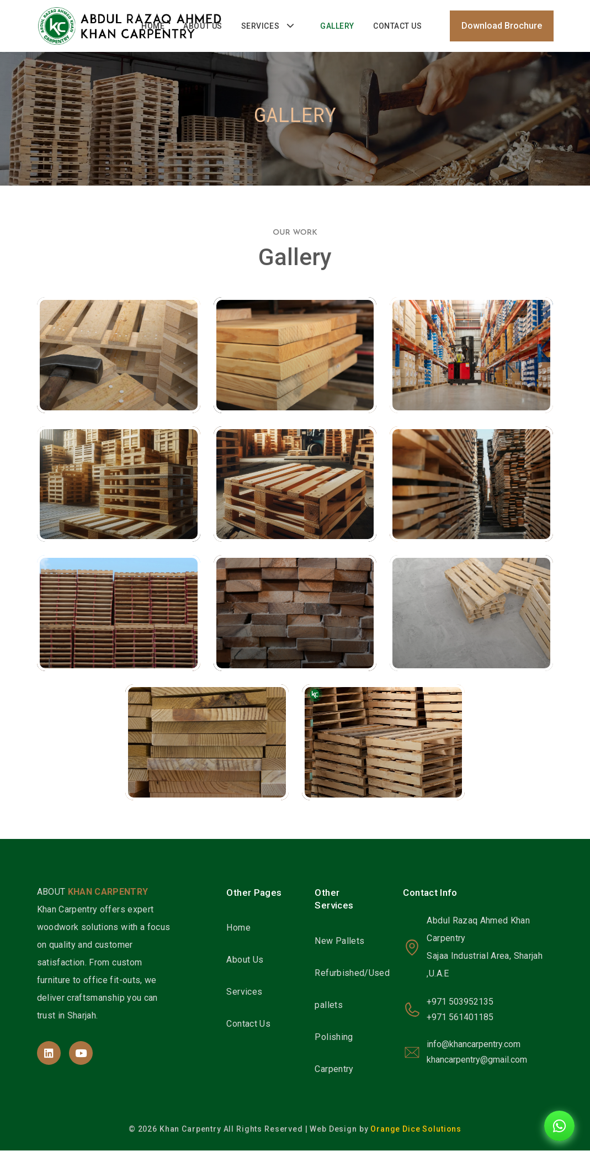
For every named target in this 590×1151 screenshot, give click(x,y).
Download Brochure (501, 26)
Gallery (337, 26)
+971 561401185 (460, 1018)
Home (152, 26)
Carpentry (334, 1069)
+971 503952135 (460, 1002)
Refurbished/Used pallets (352, 989)
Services (260, 26)
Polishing (334, 1037)
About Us (202, 26)
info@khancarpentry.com (473, 1045)
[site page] (49, 1053)
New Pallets (339, 941)
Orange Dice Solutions (415, 1129)
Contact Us (397, 26)
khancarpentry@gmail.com (477, 1060)
